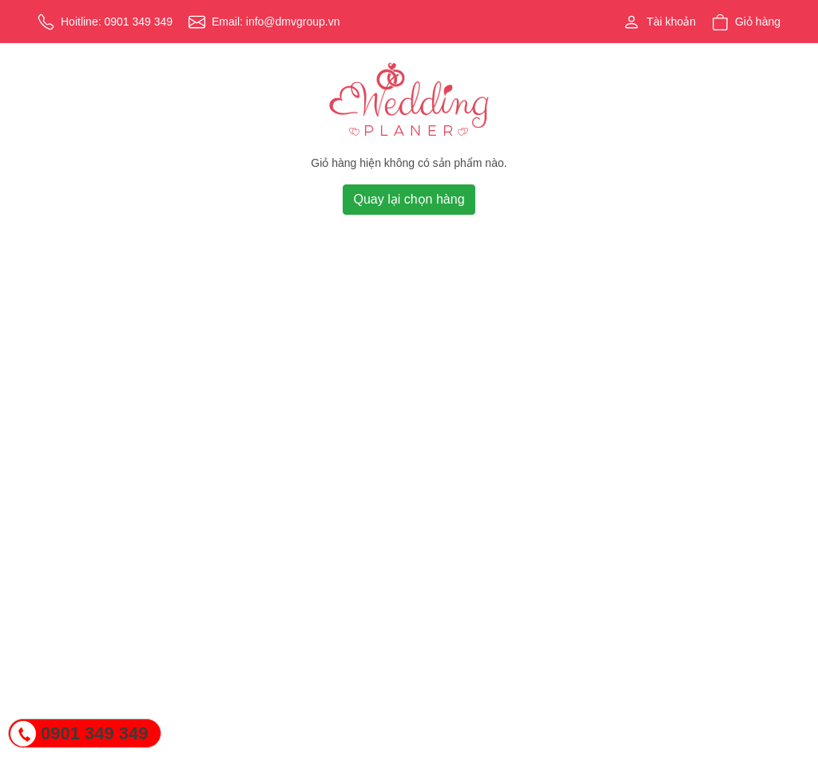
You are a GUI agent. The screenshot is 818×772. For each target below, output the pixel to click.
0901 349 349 (95, 733)
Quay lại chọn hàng (408, 199)
